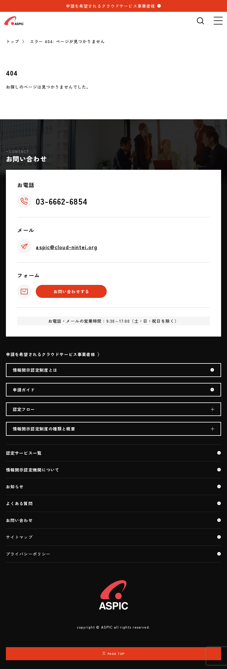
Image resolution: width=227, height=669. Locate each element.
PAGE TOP (116, 653)
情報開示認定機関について (32, 470)
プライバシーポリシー (28, 554)
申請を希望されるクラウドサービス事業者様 (110, 6)
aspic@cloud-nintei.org (66, 246)
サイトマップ (19, 537)
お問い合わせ (19, 520)
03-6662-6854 (61, 201)
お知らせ (15, 486)
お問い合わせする (71, 291)
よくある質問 (19, 503)
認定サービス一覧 (24, 453)
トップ (12, 41)
